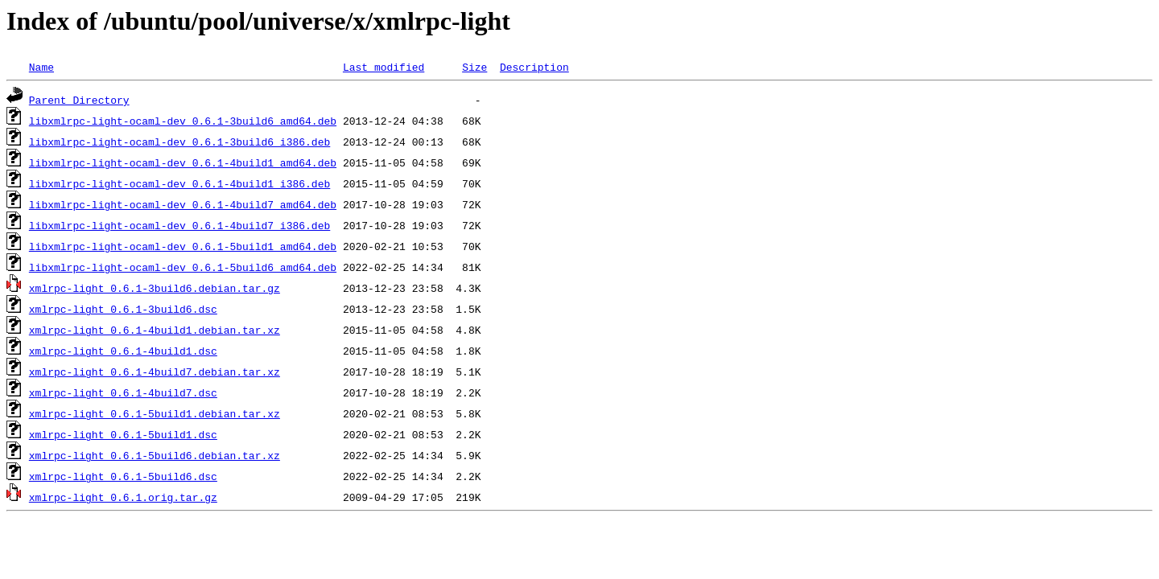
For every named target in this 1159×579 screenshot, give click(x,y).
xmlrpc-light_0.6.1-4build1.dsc (123, 350)
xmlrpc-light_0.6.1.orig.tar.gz (123, 497)
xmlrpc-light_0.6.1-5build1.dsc (123, 434)
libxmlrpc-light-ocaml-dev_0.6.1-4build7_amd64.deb (182, 204)
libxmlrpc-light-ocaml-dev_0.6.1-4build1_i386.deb (179, 183)
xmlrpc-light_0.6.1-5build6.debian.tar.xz (154, 455)
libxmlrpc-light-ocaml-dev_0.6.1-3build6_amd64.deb (182, 120)
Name (41, 67)
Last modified (383, 67)
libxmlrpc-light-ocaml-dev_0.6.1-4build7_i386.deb (179, 225)
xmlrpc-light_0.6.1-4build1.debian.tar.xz (154, 329)
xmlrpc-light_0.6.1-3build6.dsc (123, 309)
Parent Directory (79, 99)
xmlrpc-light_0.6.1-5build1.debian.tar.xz (154, 413)
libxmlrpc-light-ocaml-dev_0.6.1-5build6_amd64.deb (182, 267)
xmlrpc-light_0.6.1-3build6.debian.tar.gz (154, 288)
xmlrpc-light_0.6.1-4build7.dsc (123, 392)
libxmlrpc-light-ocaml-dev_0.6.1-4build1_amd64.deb (182, 162)
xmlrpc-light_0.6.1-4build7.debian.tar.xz (154, 371)
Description (534, 67)
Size (474, 67)
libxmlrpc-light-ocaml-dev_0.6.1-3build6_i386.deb (179, 141)
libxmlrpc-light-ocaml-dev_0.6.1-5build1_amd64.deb (182, 246)
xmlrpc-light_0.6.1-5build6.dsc (123, 476)
